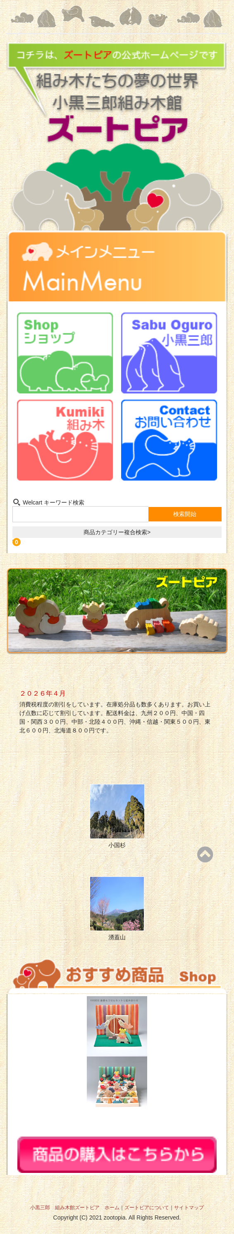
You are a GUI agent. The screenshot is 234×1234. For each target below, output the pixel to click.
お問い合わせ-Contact (169, 440)
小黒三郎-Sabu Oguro (169, 353)
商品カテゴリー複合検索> (117, 532)
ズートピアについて (146, 1207)
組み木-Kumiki (65, 440)
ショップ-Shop (65, 353)
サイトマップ (189, 1207)
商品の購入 (117, 1155)
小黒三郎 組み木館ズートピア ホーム (74, 1207)
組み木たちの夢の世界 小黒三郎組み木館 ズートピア (117, 151)
